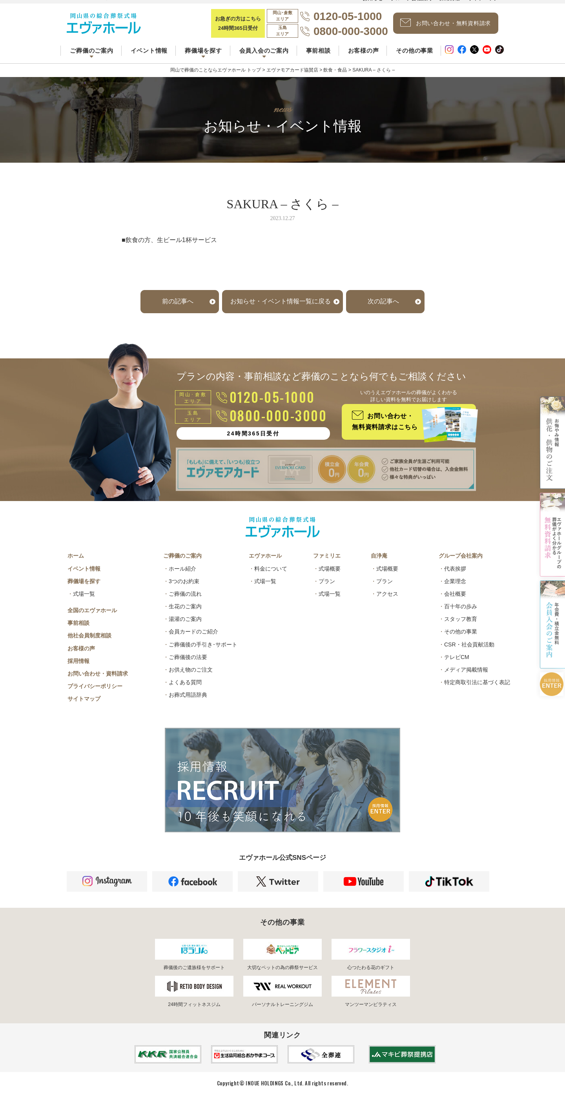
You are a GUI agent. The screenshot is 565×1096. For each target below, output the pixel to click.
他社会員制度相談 (89, 635)
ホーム (75, 556)
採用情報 (78, 661)
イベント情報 (149, 50)
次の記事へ (383, 301)
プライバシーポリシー (94, 686)
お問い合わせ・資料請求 (97, 673)
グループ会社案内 (461, 556)
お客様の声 (363, 50)
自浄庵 (379, 556)
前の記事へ (177, 301)
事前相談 (318, 50)
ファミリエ (327, 556)
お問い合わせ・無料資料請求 (445, 23)
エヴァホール (265, 556)
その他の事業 (414, 50)
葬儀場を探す (83, 581)
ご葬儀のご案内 (182, 556)
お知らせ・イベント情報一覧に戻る (280, 301)
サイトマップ (83, 699)
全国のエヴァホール (92, 610)
